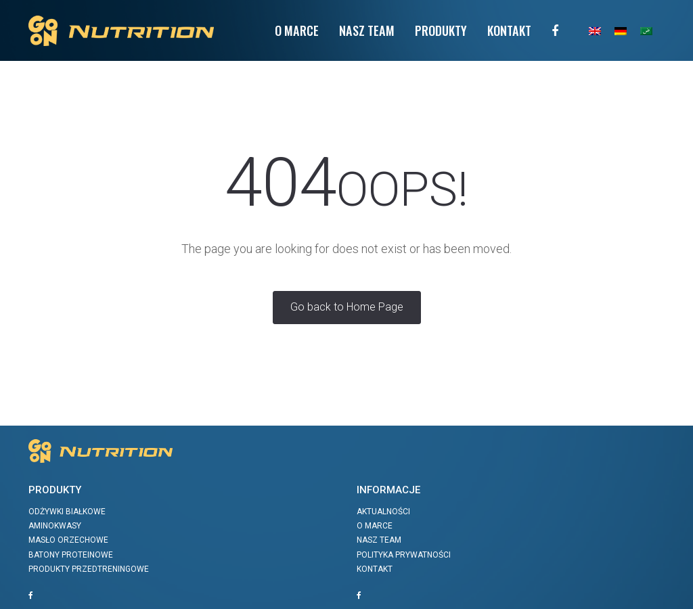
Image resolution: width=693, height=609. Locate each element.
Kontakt (509, 30)
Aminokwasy (54, 526)
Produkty (441, 30)
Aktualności (383, 511)
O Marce (297, 30)
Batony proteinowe (70, 555)
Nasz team (367, 30)
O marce (375, 526)
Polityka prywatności (404, 555)
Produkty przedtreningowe (88, 569)
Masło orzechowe (68, 540)
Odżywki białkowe (67, 511)
